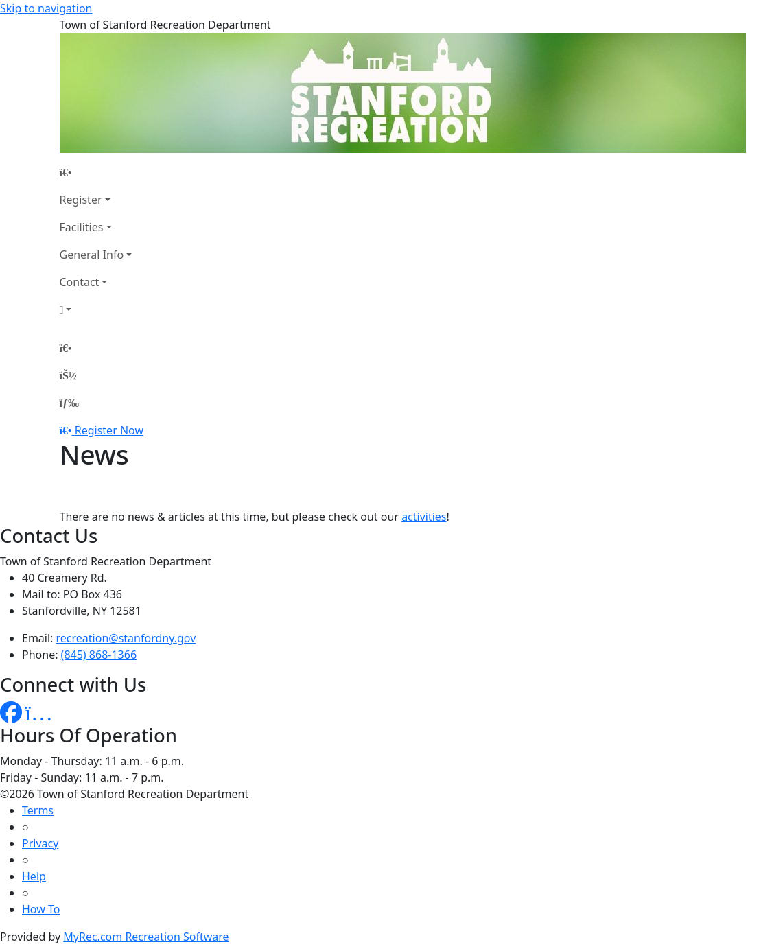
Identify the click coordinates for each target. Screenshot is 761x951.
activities (423, 516)
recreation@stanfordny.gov (126, 638)
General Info (92, 254)
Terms (38, 810)
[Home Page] (96, 172)
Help (34, 876)
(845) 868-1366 (99, 654)
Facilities (82, 227)
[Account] (96, 309)
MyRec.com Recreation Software (146, 936)
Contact (79, 282)
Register (81, 199)
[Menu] (69, 402)
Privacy (40, 843)
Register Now (109, 430)
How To (41, 909)
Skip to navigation (46, 8)
